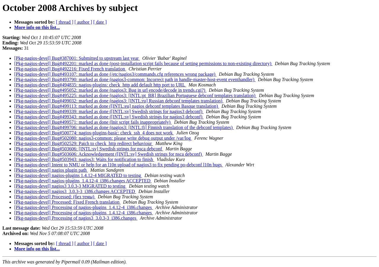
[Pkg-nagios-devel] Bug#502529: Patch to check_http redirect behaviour (83, 143)
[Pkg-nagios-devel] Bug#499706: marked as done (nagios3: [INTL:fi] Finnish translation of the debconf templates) (124, 127)
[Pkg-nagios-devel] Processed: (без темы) (54, 196)
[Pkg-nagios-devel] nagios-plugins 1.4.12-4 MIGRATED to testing (78, 175)
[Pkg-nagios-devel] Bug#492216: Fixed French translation (70, 68)
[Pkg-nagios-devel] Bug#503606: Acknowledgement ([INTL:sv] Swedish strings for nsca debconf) (108, 154)
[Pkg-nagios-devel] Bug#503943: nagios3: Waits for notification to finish (84, 159)
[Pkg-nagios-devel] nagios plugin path (51, 170)
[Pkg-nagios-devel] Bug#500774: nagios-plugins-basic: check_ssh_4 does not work (94, 132)
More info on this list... (37, 27)
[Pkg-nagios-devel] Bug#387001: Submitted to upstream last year (77, 58)
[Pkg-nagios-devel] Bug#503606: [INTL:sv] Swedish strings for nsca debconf (88, 148)
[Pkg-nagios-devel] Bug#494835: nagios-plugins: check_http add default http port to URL (100, 84)
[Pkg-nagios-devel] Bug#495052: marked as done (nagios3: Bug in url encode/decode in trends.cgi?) (110, 90)
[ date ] (100, 22)
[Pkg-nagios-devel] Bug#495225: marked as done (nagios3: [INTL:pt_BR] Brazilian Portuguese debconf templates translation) (135, 95)
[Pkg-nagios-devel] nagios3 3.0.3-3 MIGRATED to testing (70, 186)
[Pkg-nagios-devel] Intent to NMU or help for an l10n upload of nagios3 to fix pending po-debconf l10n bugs (118, 164)
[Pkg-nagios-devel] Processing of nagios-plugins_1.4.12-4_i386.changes (83, 207)
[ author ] (83, 22)
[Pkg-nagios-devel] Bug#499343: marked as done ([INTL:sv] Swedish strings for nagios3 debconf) (108, 116)
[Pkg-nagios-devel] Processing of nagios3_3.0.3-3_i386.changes (75, 218)
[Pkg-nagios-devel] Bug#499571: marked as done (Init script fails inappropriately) (93, 122)
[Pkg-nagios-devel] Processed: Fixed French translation (67, 202)
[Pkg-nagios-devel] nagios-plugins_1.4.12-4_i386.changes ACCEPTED (83, 180)
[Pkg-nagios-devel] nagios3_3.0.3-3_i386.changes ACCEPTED (75, 191)
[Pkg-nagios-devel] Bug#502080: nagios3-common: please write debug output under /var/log (103, 138)
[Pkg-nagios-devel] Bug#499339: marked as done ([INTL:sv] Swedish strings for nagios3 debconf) (108, 111)
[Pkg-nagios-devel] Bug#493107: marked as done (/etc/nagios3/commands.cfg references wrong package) (115, 74)
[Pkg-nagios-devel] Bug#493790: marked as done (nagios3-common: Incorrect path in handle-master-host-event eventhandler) (135, 79)
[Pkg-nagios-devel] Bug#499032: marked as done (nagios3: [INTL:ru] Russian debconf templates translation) (119, 100)
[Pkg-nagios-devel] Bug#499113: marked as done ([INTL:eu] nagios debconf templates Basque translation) (116, 106)
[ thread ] (64, 22)
